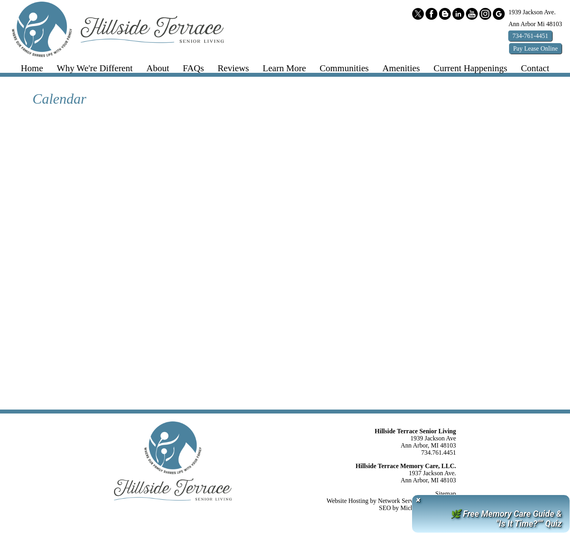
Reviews (233, 68)
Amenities (401, 68)
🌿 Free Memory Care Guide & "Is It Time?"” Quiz (506, 519)
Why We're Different (95, 68)
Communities (344, 68)
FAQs (193, 68)
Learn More (284, 68)
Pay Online (535, 48)
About (157, 68)
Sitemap (445, 493)
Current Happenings (470, 68)
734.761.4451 (438, 452)
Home (32, 68)
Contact (535, 68)
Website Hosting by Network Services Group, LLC (391, 500)
